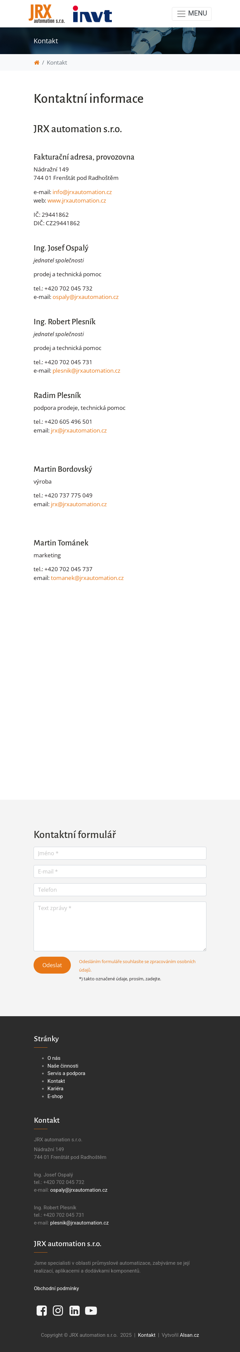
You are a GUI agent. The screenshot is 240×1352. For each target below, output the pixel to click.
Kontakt (56, 1081)
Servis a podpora (66, 1073)
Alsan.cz (189, 1335)
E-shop (55, 1096)
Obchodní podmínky (56, 1288)
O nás (53, 1058)
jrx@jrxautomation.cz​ (79, 430)
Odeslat (52, 965)
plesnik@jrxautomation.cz (86, 370)
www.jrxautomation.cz (76, 200)
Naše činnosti (62, 1066)
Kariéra (55, 1089)
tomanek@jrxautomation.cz (87, 578)
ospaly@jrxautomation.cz (86, 297)
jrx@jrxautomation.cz (79, 504)
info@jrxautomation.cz (82, 192)
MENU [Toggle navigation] (191, 14)
